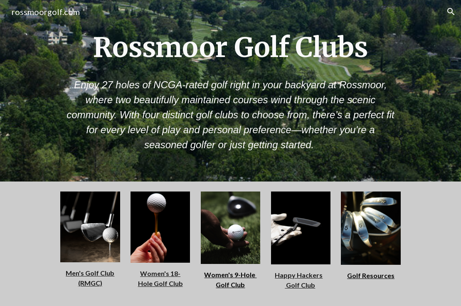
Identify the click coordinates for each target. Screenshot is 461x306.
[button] (451, 12)
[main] (230, 47)
